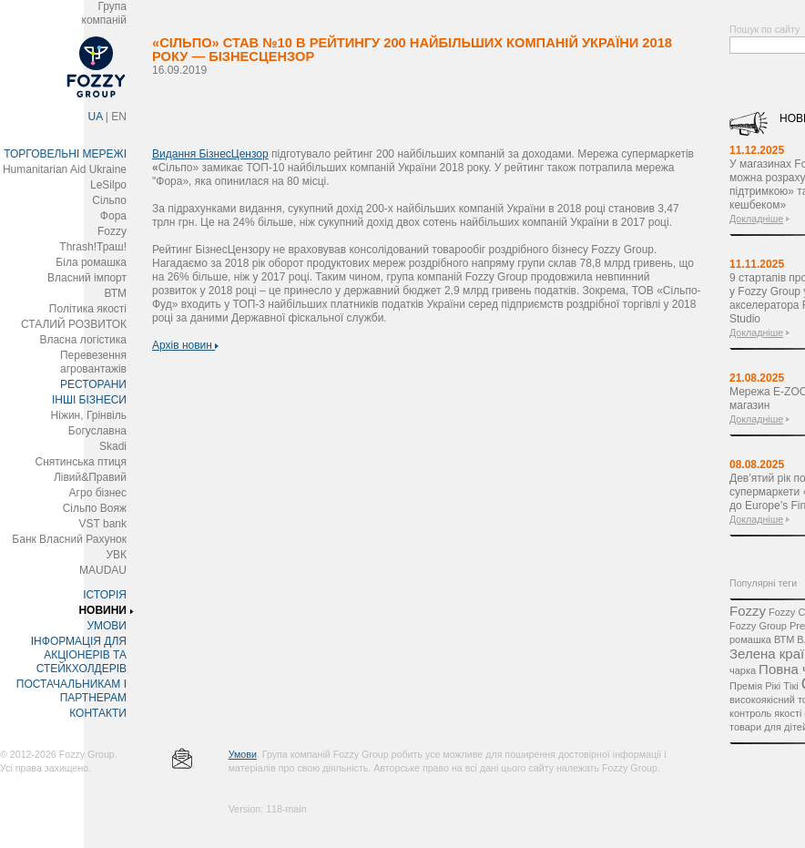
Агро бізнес (98, 492)
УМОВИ (107, 625)
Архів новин (185, 345)
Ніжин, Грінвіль (89, 415)
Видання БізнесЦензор (210, 154)
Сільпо (109, 200)
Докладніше (756, 218)
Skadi (113, 446)
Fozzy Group (758, 625)
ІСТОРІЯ (105, 594)
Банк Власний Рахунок (69, 539)
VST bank (103, 523)
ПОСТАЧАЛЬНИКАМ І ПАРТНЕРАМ (71, 691)
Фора (113, 215)
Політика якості (88, 308)
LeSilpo (108, 185)
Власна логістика (83, 339)
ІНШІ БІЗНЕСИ (89, 399)
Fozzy (112, 231)
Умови (243, 754)
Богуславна (97, 430)
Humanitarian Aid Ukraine (65, 169)
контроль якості (765, 713)
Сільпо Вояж (95, 508)
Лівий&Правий (90, 477)
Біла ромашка (91, 262)
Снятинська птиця (81, 461)
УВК (116, 554)
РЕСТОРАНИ (93, 384)
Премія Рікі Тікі (764, 685)
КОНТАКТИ (98, 713)
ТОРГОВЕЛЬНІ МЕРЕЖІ (65, 154)
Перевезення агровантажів (93, 362)
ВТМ (115, 293)
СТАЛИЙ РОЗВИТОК (74, 324)
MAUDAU (103, 570)
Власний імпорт (87, 277)
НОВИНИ (102, 610)
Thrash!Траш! (93, 246)
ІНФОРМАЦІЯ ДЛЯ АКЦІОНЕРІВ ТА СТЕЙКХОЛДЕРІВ (79, 655)
